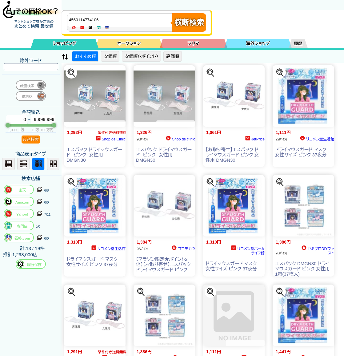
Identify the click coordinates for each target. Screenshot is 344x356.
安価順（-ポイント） (141, 56)
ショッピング (64, 43)
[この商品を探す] (71, 73)
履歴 (298, 43)
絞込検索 (31, 139)
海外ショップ (258, 43)
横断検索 (189, 22)
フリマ (193, 43)
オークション (129, 43)
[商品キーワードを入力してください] (121, 20)
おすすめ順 (85, 56)
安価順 (110, 56)
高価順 (172, 56)
